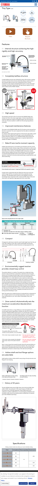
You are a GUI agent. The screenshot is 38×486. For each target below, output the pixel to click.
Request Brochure (27, 37)
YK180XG (7, 459)
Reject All (32, 483)
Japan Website (14, 1)
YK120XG (7, 453)
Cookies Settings (5, 483)
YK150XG (7, 456)
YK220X (6, 465)
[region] (19, 479)
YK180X (6, 462)
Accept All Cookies (23, 483)
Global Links (9, 1)
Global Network (3, 1)
